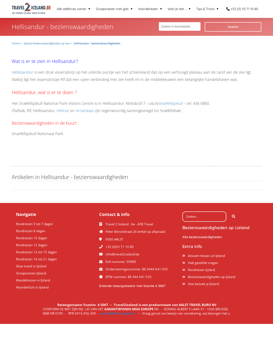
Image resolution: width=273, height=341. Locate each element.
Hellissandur (22, 72)
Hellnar (63, 110)
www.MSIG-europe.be (118, 313)
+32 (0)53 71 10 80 (120, 247)
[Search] (234, 216)
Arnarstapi (85, 110)
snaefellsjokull (171, 103)
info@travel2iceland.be (122, 254)
